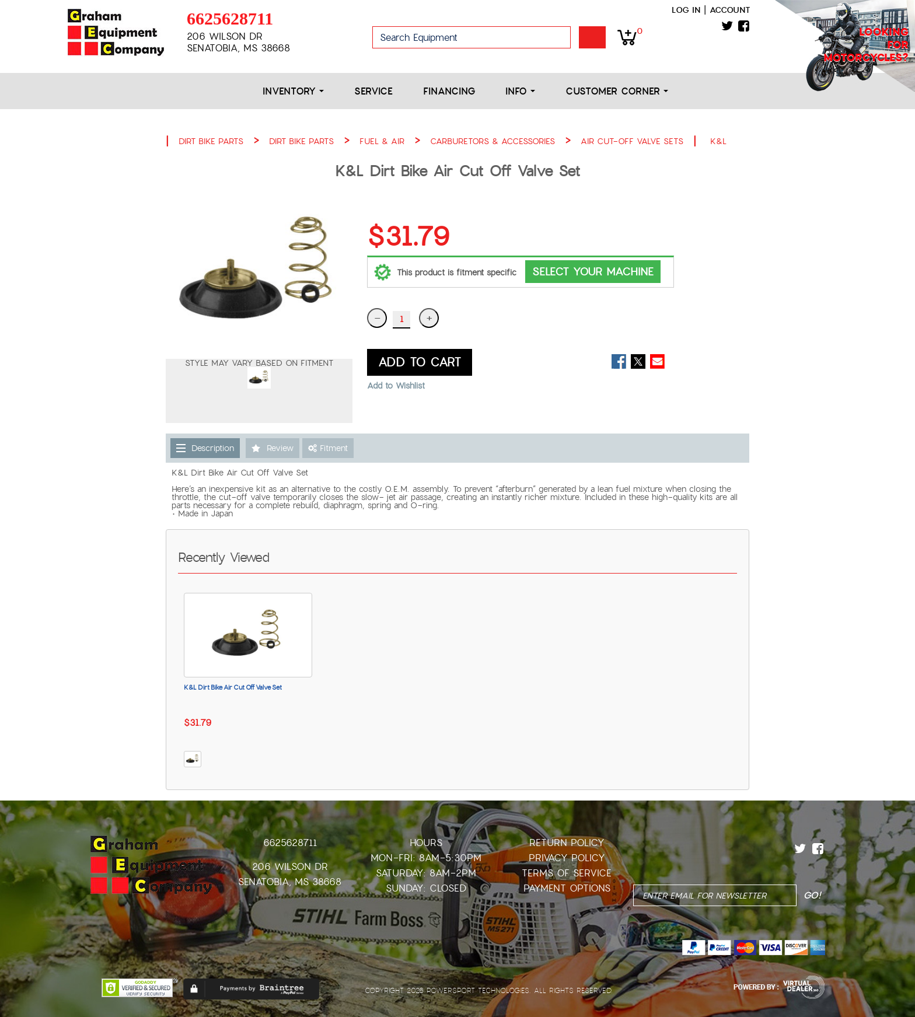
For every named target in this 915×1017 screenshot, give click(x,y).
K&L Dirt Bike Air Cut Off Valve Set (233, 687)
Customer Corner (616, 91)
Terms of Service (567, 873)
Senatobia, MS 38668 (289, 882)
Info (520, 91)
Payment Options (566, 888)
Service (373, 91)
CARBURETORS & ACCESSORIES (492, 141)
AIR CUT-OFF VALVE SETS (632, 141)
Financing (449, 91)
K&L (718, 141)
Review (280, 448)
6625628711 (230, 18)
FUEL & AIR (381, 141)
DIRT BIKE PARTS (211, 141)
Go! (592, 37)
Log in (686, 10)
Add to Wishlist (396, 385)
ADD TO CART (419, 362)
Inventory (293, 91)
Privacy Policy (567, 858)
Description (212, 448)
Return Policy (567, 843)
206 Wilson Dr (290, 867)
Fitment (328, 448)
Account (730, 10)
